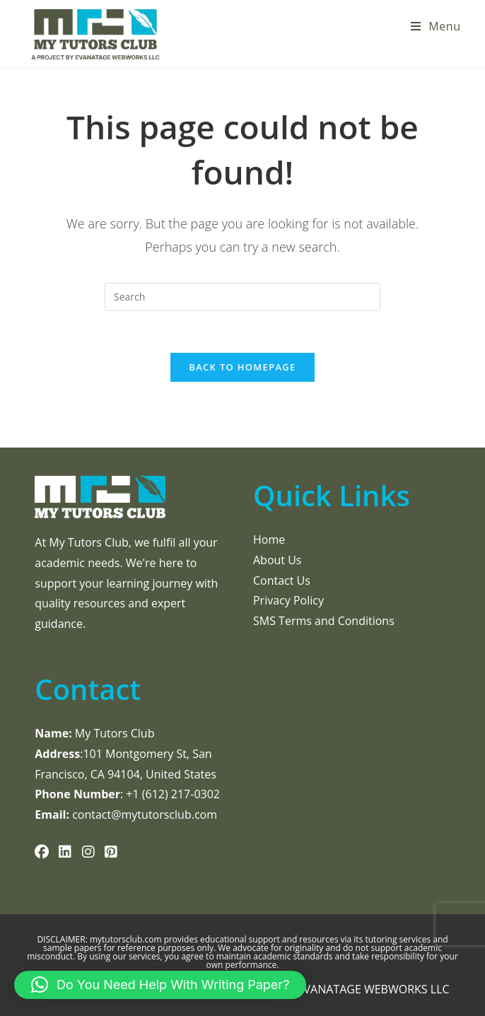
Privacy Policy (288, 600)
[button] (160, 985)
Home (269, 539)
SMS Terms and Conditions (324, 621)
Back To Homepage (242, 368)
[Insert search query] (242, 297)
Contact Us (281, 580)
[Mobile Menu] (436, 26)
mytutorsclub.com (127, 939)
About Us (277, 560)
